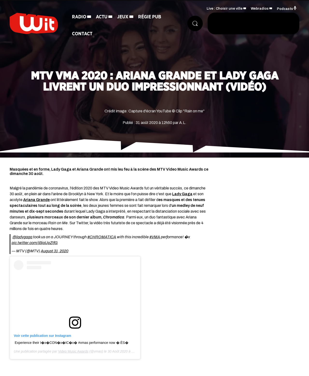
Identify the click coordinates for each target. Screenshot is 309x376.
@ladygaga (22, 237)
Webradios (260, 8)
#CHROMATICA (101, 237)
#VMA (154, 237)
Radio (79, 16)
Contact (82, 33)
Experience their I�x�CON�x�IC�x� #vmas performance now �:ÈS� (71, 343)
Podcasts (287, 8)
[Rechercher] (195, 23)
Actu (101, 16)
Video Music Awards (73, 351)
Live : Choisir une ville (225, 8)
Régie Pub (149, 16)
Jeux (122, 16)
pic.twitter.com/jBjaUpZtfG (35, 243)
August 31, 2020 (54, 251)
